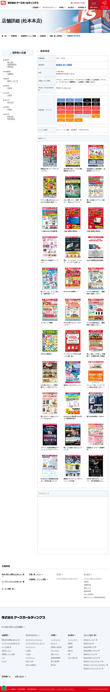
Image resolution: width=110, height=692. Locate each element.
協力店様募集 (21, 689)
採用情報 (6, 676)
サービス (88, 574)
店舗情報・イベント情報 (38, 579)
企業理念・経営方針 (56, 647)
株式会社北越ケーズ (90, 647)
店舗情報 (6, 635)
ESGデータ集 (29, 661)
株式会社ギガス (89, 643)
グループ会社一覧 (72, 657)
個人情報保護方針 (32, 689)
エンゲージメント (30, 647)
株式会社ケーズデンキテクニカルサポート (96, 664)
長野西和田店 (11, 64)
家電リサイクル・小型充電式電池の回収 (94, 597)
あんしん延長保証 (88, 594)
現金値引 (86, 581)
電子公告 (53, 664)
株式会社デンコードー (90, 639)
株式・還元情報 (55, 661)
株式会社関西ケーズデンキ (92, 650)
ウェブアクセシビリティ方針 (46, 689)
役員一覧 (70, 650)
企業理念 (70, 643)
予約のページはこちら (63, 88)
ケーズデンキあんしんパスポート (93, 578)
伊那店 (9, 88)
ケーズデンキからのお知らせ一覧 (10, 643)
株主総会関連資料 (55, 657)
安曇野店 (10, 74)
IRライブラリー (55, 650)
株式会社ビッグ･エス (90, 654)
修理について (87, 587)
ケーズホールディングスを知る (13, 627)
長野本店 (10, 67)
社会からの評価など (31, 664)
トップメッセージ (55, 639)
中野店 (9, 109)
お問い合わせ (20, 676)
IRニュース (54, 643)
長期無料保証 (87, 584)
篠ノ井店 (10, 62)
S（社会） (28, 654)
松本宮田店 (11, 119)
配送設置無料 (87, 591)
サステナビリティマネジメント (34, 639)
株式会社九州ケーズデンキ (92, 657)
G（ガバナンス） (30, 657)
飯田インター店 (12, 81)
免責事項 (13, 689)
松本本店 (10, 116)
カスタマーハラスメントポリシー (65, 689)
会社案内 (72, 635)
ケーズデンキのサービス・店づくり (35, 643)
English (83, 3)
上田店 (9, 95)
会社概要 (70, 647)
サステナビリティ (33, 635)
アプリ (60, 574)
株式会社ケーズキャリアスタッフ (93, 661)
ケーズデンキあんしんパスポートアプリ (67, 578)
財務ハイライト (55, 654)
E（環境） (28, 650)
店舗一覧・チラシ (36, 574)
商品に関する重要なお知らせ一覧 (10, 639)
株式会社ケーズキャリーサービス (93, 668)
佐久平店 (10, 102)
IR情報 (54, 635)
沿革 (69, 654)
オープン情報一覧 (9, 589)
